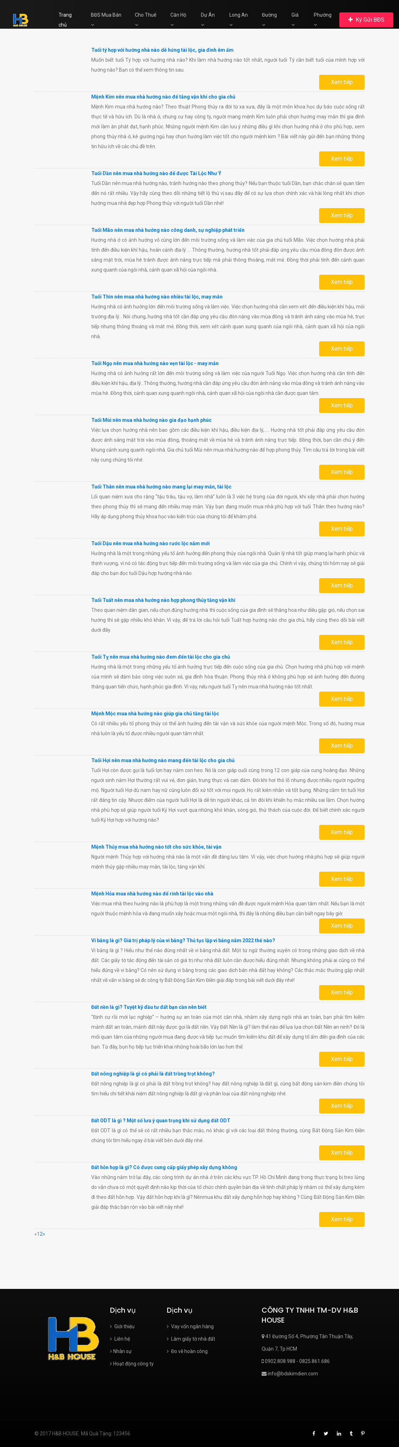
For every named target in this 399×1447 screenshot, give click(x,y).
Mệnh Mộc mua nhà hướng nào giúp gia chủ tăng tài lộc (155, 713)
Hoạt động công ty (132, 1364)
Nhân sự (121, 1351)
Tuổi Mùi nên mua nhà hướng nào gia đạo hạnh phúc (151, 420)
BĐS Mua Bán (106, 19)
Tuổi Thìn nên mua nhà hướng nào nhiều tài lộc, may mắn (157, 297)
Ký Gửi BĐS (366, 19)
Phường (323, 19)
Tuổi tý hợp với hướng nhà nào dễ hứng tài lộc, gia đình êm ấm (162, 50)
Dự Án (208, 19)
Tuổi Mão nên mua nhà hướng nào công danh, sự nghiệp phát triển (168, 230)
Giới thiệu (122, 1326)
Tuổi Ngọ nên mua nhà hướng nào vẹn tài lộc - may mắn (155, 363)
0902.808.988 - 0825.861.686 (296, 1361)
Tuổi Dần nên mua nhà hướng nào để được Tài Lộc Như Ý (156, 173)
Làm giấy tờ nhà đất (191, 1339)
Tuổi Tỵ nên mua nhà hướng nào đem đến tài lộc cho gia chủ (160, 657)
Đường (269, 19)
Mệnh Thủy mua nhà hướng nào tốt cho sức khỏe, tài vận (156, 847)
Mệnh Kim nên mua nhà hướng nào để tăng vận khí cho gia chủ (163, 97)
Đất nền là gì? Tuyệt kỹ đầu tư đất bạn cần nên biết (149, 1007)
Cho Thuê (146, 19)
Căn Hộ (178, 19)
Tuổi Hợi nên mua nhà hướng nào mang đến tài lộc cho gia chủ (163, 760)
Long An (238, 19)
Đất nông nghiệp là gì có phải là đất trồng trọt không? (153, 1074)
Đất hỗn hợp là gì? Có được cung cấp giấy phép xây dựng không (164, 1167)
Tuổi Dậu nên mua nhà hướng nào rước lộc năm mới (150, 543)
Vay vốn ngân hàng (190, 1326)
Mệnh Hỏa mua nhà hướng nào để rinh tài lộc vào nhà (152, 893)
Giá (295, 19)
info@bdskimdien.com (290, 1373)
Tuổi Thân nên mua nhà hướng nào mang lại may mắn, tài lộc (161, 487)
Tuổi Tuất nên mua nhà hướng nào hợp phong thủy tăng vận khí (163, 600)
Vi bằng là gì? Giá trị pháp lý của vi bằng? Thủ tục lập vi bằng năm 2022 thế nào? (183, 940)
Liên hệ (120, 1339)
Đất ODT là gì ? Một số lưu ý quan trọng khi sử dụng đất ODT (160, 1120)
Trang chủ (65, 20)
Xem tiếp (342, 82)
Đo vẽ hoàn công (187, 1351)
